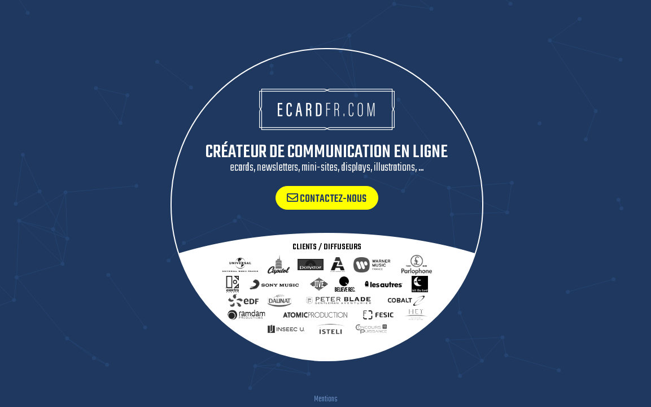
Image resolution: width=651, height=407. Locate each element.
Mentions (326, 399)
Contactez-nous (326, 199)
